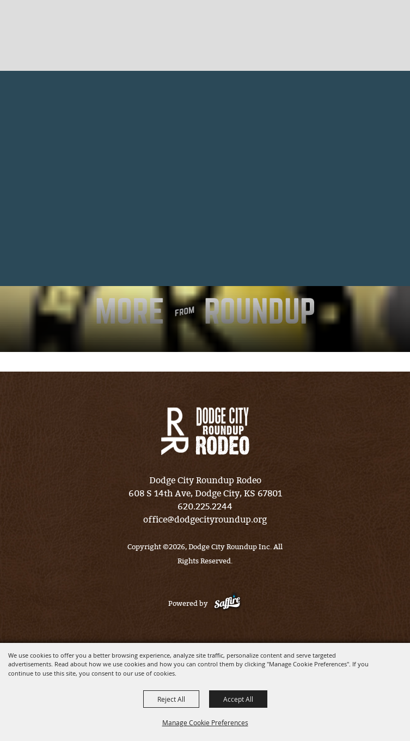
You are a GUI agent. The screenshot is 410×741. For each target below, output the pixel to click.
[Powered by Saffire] (227, 603)
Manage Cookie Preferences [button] (205, 722)
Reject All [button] (171, 699)
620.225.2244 (205, 506)
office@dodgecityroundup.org (205, 519)
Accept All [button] (238, 699)
